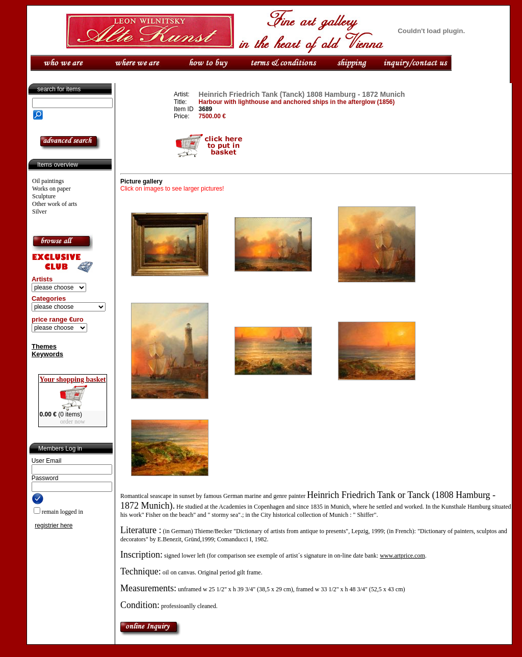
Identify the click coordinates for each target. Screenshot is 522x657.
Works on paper (51, 188)
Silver (39, 211)
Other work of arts (54, 203)
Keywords (47, 354)
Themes (44, 346)
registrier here (53, 525)
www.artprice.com (402, 555)
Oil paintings (48, 181)
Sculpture (44, 196)
